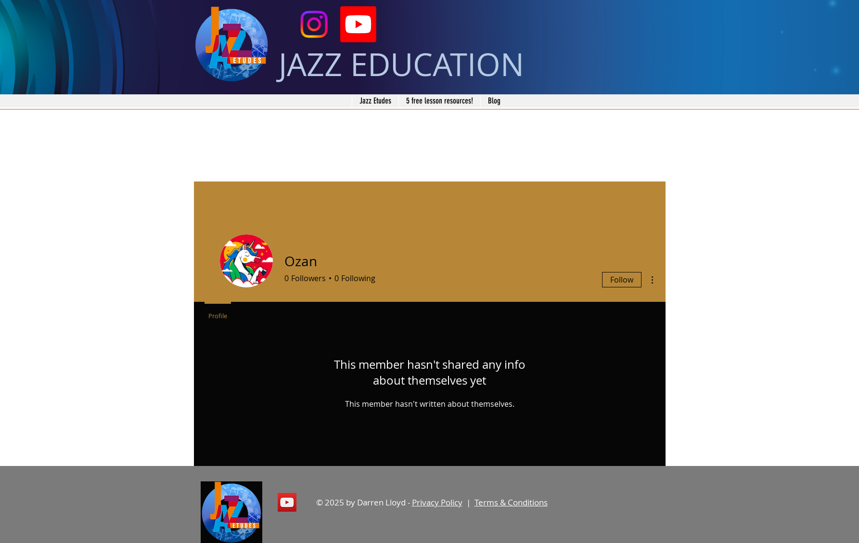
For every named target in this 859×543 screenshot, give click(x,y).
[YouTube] (287, 502)
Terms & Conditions (511, 502)
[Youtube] (358, 24)
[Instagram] (314, 24)
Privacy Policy (437, 502)
